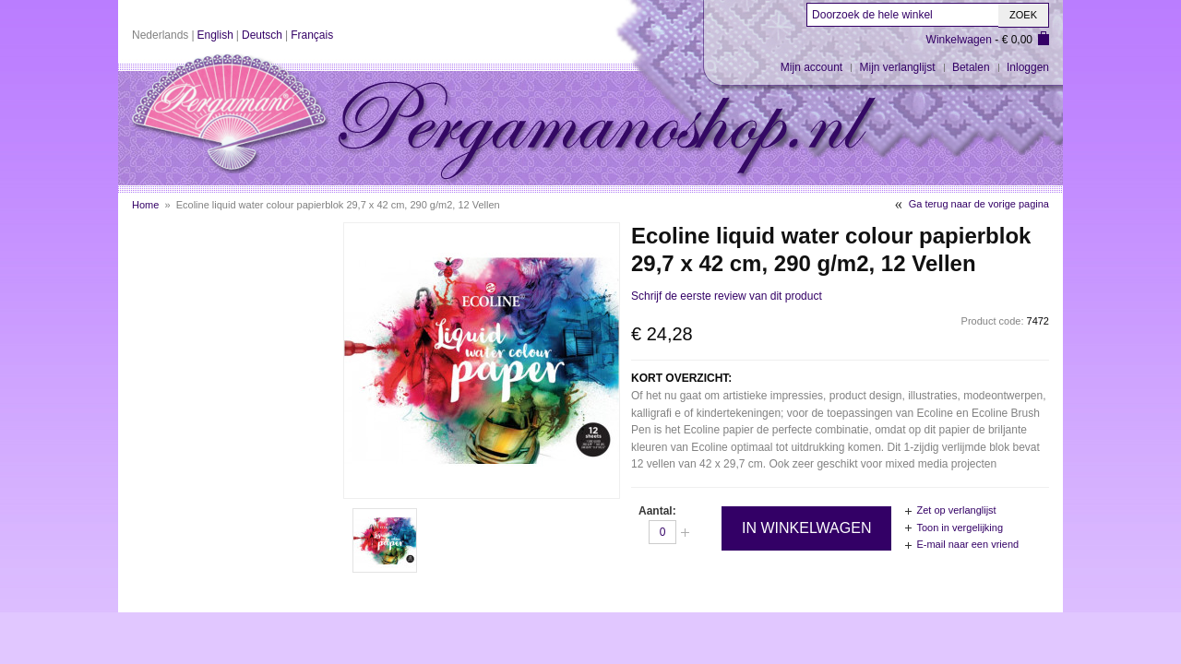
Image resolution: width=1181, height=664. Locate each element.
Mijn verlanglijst (898, 67)
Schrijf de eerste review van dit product (726, 296)
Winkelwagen (959, 39)
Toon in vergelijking (959, 527)
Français (312, 35)
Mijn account (811, 67)
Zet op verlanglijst (956, 510)
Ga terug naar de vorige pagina (979, 203)
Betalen (971, 67)
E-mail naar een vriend (967, 544)
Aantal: (657, 510)
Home (145, 204)
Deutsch (262, 35)
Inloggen (1028, 67)
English (215, 35)
